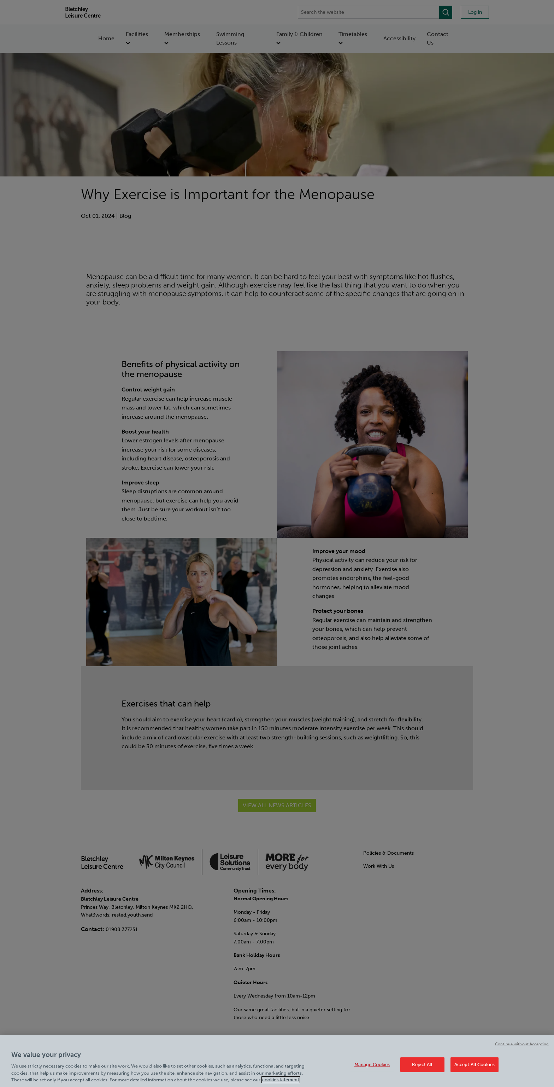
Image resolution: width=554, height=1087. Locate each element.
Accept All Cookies (474, 1065)
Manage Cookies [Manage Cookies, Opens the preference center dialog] (372, 1065)
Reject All (422, 1065)
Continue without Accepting (522, 1044)
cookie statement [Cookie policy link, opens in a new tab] (280, 1080)
